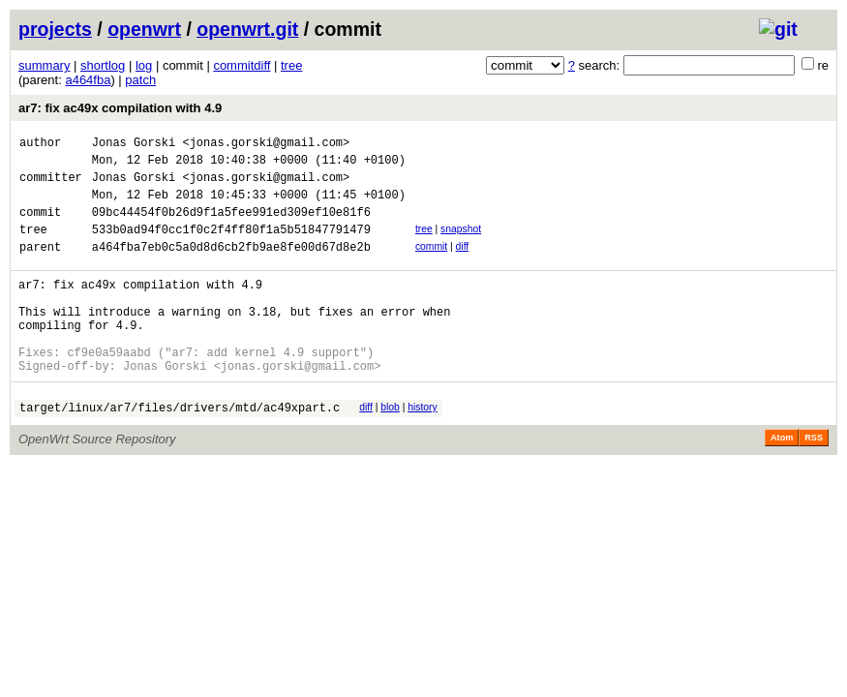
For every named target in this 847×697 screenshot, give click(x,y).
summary (44, 65)
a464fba (87, 80)
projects (55, 29)
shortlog (102, 65)
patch (140, 80)
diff (462, 263)
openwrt (144, 29)
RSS (813, 481)
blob (390, 447)
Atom (782, 481)
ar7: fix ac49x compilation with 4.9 (120, 108)
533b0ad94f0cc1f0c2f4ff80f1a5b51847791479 (231, 246)
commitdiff (241, 65)
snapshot (460, 243)
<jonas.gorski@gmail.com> (265, 144)
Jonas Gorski (133, 144)
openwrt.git (247, 29)
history (422, 447)
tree (291, 65)
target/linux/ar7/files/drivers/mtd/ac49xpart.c (179, 450)
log (144, 65)
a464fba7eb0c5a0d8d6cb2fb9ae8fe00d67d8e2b (231, 266)
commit (431, 263)
